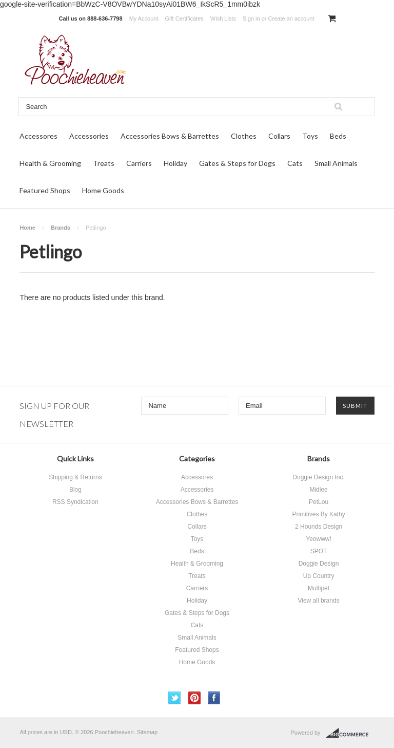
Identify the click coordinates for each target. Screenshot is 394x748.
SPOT (318, 551)
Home (27, 228)
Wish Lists (223, 18)
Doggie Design (319, 563)
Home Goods (103, 190)
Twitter (174, 697)
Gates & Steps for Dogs (237, 163)
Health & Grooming (50, 163)
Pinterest (194, 697)
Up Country (318, 575)
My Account (144, 18)
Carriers (139, 163)
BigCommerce (350, 733)
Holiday (175, 163)
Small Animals (336, 163)
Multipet (318, 588)
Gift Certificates (184, 18)
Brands (60, 228)
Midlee (318, 489)
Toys (310, 136)
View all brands (318, 600)
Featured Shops (44, 190)
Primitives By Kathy (318, 514)
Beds (338, 136)
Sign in (251, 18)
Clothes (244, 136)
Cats (295, 163)
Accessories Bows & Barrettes (170, 136)
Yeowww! (318, 539)
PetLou (318, 502)
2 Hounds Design (318, 526)
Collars (279, 136)
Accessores (38, 136)
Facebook (214, 697)
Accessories (89, 136)
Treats (103, 163)
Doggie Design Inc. (318, 477)
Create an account (291, 18)
